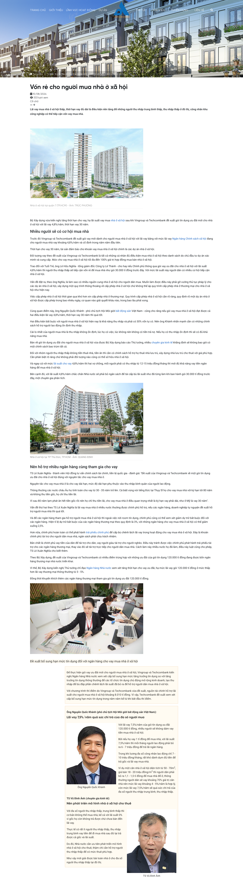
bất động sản (123, 311)
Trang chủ (38, 74)
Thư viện (159, 10)
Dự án (103, 10)
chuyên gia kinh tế (161, 342)
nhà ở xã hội (118, 220)
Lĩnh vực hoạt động (80, 10)
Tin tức (50, 74)
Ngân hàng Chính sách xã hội (189, 238)
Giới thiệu (56, 10)
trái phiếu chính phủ (97, 532)
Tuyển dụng (179, 10)
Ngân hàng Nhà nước (98, 568)
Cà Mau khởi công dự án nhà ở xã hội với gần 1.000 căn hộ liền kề (91, 74)
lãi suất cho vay (62, 363)
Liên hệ (199, 10)
